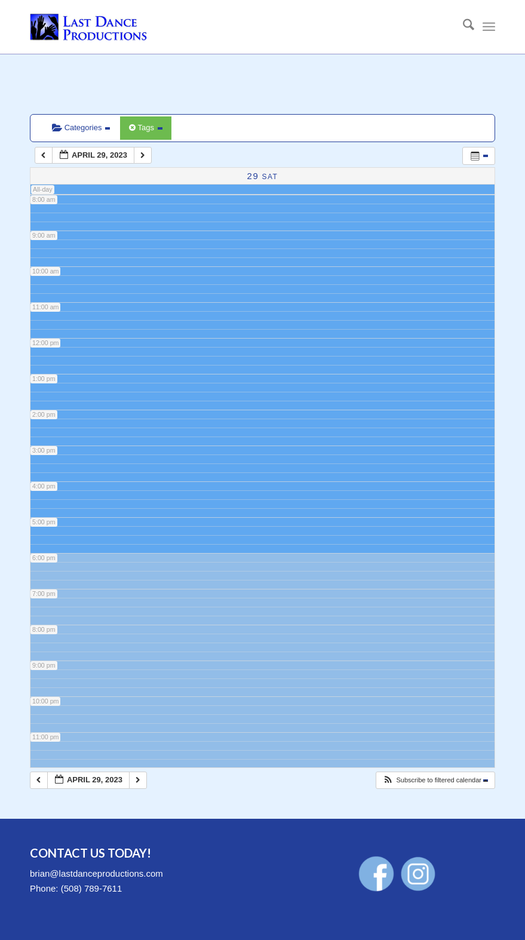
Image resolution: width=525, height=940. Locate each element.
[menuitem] (462, 27)
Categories (81, 127)
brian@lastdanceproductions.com (96, 873)
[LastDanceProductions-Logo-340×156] (88, 27)
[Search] (462, 27)
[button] (435, 780)
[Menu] (489, 27)
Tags (145, 127)
